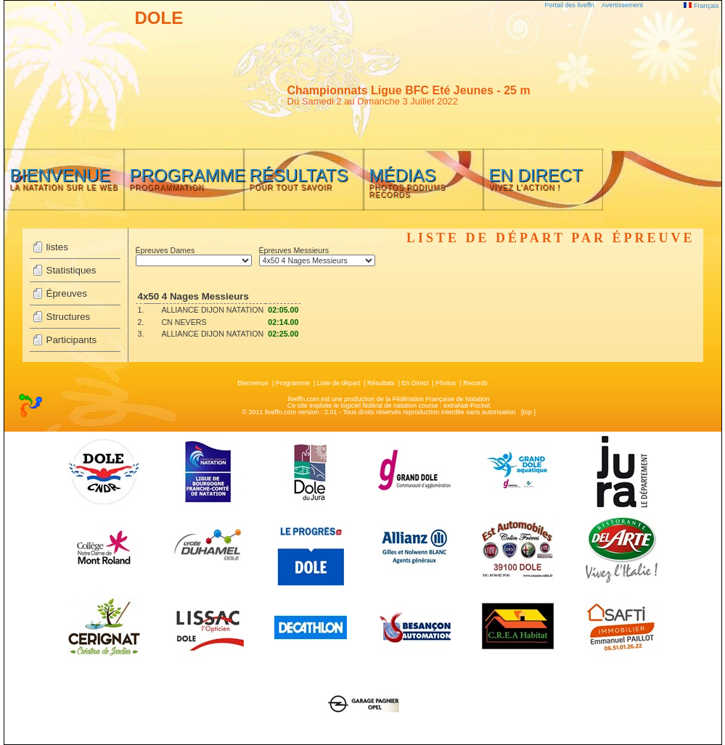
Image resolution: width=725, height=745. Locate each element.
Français (701, 5)
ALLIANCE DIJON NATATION (212, 309)
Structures (68, 316)
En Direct (414, 383)
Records (475, 383)
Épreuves (66, 293)
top (527, 412)
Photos (445, 383)
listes (57, 247)
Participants (71, 339)
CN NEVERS (183, 322)
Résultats (381, 383)
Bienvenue (253, 383)
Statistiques (71, 270)
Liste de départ (339, 383)
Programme (293, 383)
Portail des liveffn (569, 5)
